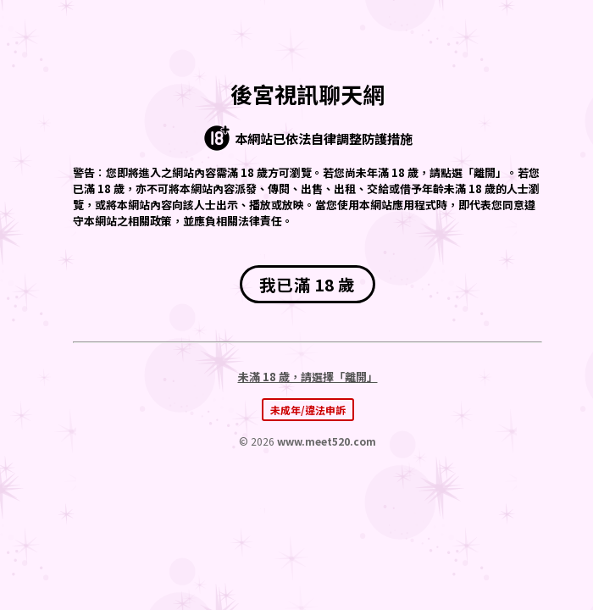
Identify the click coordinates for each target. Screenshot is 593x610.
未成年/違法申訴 (308, 409)
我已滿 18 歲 (307, 284)
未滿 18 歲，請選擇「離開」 (308, 377)
